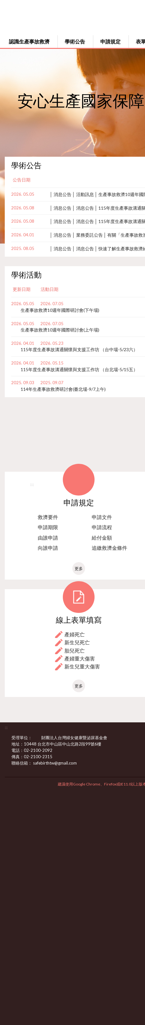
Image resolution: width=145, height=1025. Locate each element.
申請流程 (102, 527)
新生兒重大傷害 (82, 666)
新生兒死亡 (77, 642)
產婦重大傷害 (79, 658)
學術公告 (75, 41)
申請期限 (48, 527)
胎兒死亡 (74, 650)
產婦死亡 (74, 634)
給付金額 (102, 538)
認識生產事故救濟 (29, 41)
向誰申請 (48, 548)
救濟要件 (48, 517)
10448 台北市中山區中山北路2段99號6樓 (66, 743)
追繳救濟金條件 (109, 548)
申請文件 (102, 517)
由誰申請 (48, 538)
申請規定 (110, 41)
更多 (79, 568)
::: (32, 484)
